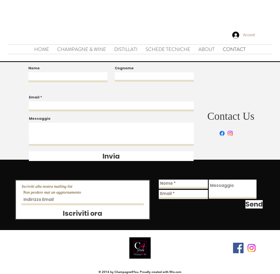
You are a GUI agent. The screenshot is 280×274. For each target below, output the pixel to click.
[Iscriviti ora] (82, 213)
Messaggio (39, 118)
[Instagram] (230, 133)
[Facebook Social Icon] (238, 248)
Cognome (124, 68)
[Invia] (111, 156)
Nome (34, 68)
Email (34, 97)
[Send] (254, 204)
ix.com (176, 272)
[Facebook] (222, 133)
